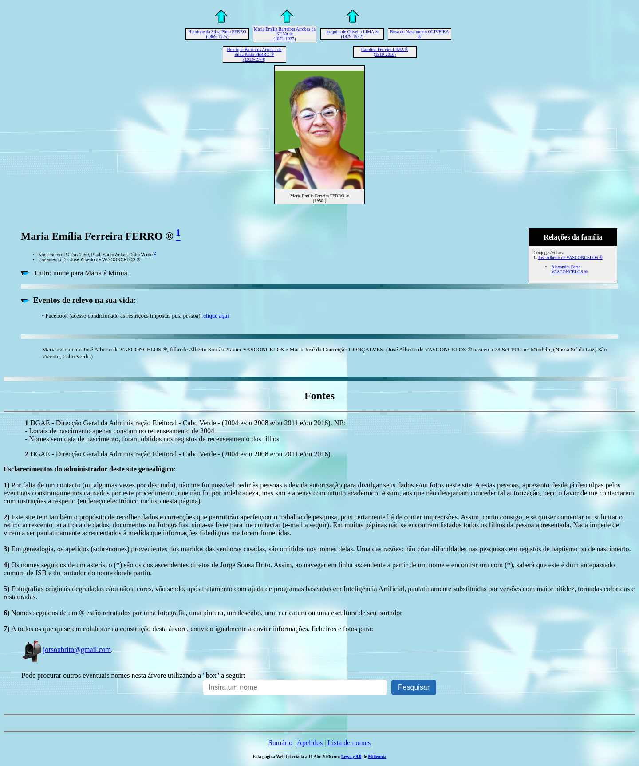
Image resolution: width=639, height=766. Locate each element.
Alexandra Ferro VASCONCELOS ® (569, 269)
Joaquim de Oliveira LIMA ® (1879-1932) (352, 34)
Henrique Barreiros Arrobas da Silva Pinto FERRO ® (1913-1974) (254, 54)
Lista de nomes (349, 742)
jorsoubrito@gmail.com (66, 649)
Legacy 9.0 (351, 756)
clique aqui (216, 315)
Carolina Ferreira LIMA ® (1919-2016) (384, 52)
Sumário (280, 742)
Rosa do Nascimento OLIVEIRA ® (419, 34)
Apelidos (310, 742)
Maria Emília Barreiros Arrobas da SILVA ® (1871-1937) (285, 34)
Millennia (377, 756)
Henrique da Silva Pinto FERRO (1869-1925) (217, 34)
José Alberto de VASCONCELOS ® (570, 257)
